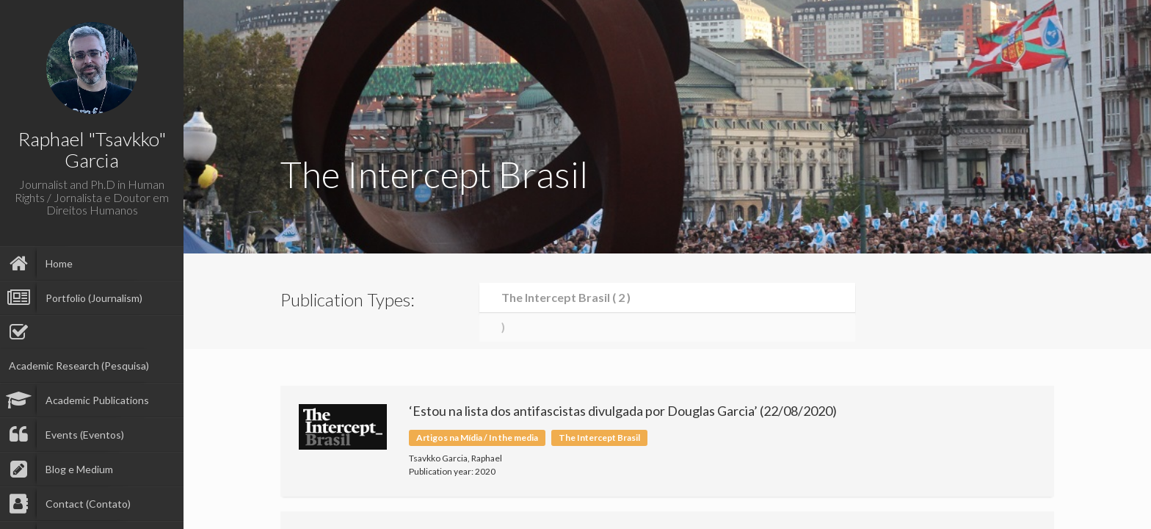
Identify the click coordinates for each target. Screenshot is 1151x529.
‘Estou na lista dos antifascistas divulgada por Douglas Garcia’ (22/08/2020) (623, 411)
